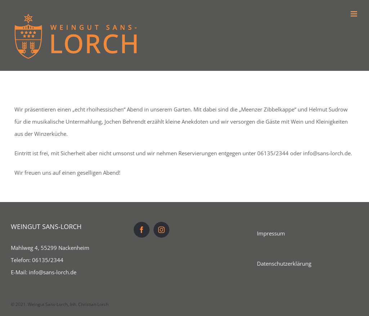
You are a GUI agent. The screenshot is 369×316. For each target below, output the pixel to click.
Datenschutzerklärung (284, 263)
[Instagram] (161, 230)
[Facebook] (142, 230)
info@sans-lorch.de (52, 272)
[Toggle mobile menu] (354, 14)
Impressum (271, 233)
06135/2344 (47, 260)
